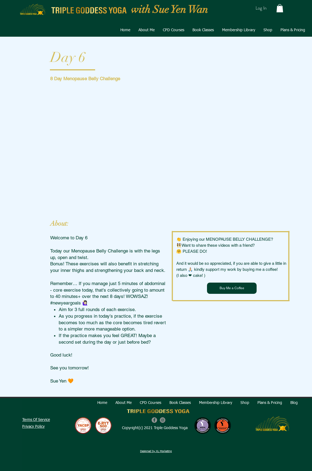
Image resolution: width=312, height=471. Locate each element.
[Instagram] (162, 420)
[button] (279, 8)
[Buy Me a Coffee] (232, 288)
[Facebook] (154, 420)
